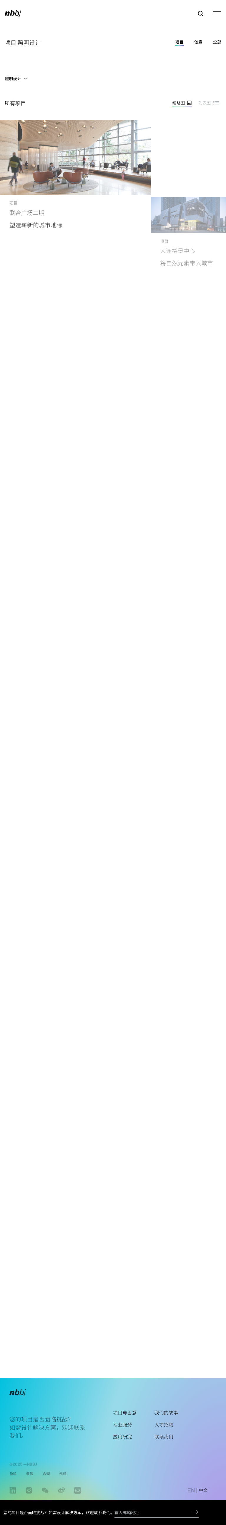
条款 (29, 1478)
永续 (62, 1478)
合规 (46, 1478)
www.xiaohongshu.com (77, 1498)
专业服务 (122, 1433)
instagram (29, 1498)
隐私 (12, 1478)
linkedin (12, 1498)
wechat (45, 1498)
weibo (61, 1498)
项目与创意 (125, 1421)
